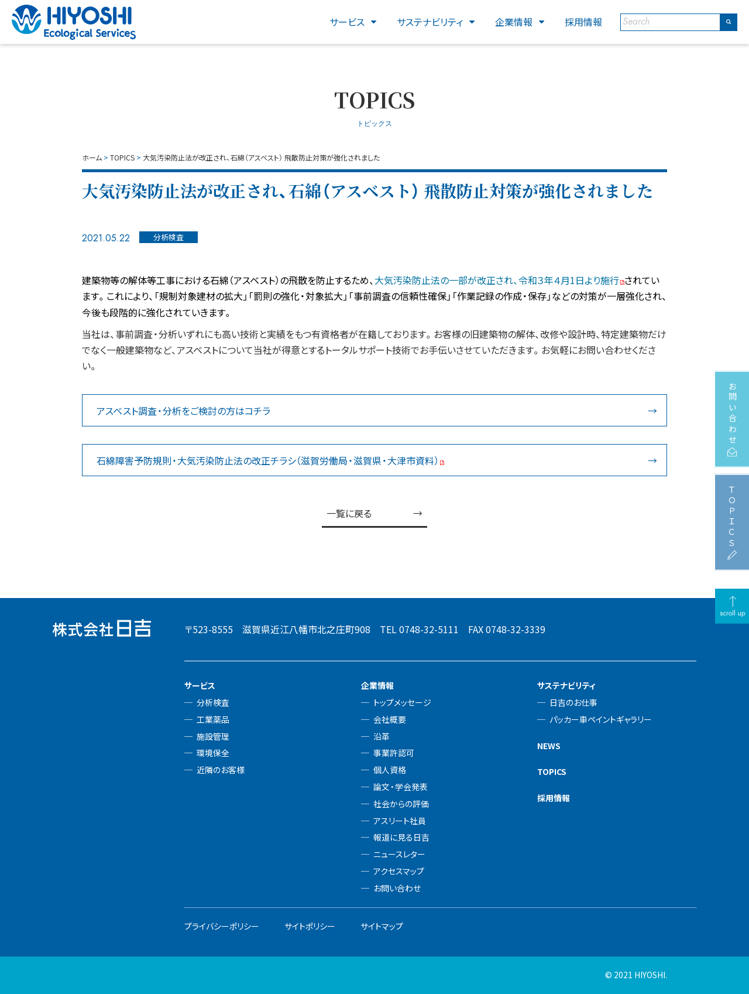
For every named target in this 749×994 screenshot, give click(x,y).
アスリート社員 (399, 820)
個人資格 (389, 770)
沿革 (381, 736)
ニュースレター (399, 854)
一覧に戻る (349, 513)
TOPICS (551, 771)
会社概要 (389, 719)
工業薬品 (213, 719)
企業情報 (513, 22)
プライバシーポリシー (221, 926)
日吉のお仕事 (573, 702)
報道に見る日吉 (401, 837)
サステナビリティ (430, 22)
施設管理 (213, 736)
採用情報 (583, 22)
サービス (347, 22)
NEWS (549, 746)
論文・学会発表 (400, 787)
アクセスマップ (398, 871)
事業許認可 (393, 753)
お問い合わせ (397, 888)
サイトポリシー (309, 926)
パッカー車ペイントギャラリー (600, 719)
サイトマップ (381, 926)
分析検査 (213, 702)
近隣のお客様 (221, 770)
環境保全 (213, 753)
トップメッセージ (402, 702)
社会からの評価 (401, 803)
